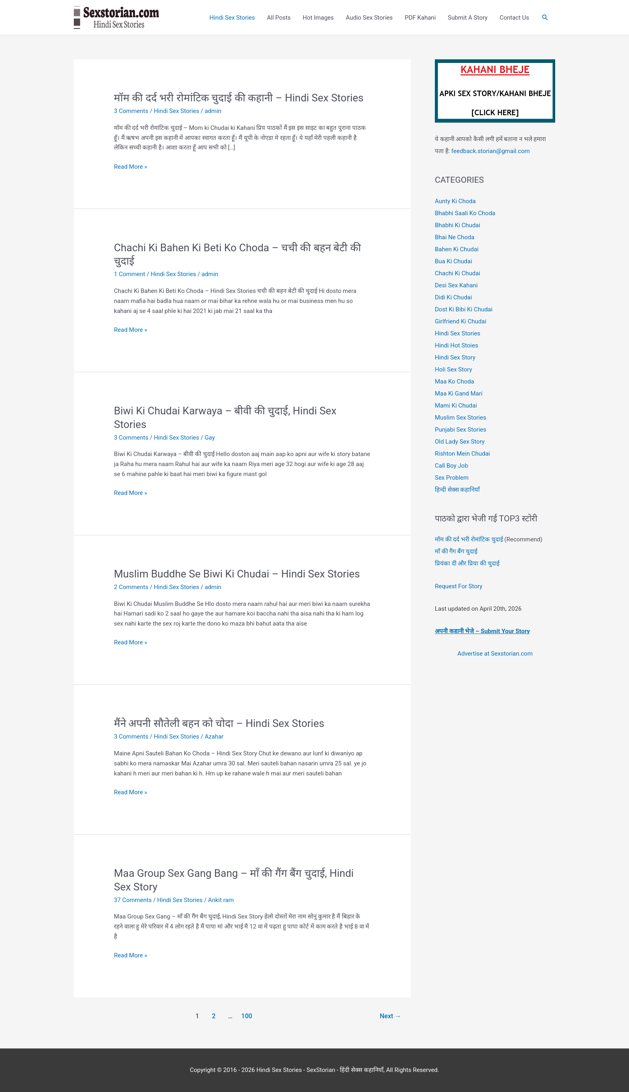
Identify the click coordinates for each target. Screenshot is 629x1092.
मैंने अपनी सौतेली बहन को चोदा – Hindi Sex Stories (219, 723)
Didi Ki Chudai (453, 297)
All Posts (278, 17)
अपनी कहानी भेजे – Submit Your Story (482, 631)
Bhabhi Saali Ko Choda (465, 213)
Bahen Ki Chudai (457, 249)
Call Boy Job (451, 465)
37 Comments (133, 900)
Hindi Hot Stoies (456, 345)
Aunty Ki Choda (455, 201)
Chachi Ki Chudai (457, 273)
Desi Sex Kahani (456, 285)
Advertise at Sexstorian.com (495, 653)
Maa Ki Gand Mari (459, 393)
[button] (545, 18)
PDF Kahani (420, 17)
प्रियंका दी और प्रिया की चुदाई (467, 563)
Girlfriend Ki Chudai (460, 321)
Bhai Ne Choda (455, 237)
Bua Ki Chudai (453, 261)
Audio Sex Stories (369, 17)
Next (390, 1016)
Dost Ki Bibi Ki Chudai (464, 309)
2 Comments (131, 587)
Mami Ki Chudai (456, 405)
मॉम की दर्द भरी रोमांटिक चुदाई (469, 539)
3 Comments (131, 111)
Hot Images (318, 17)
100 (246, 1016)
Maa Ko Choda (454, 381)
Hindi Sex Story (455, 357)
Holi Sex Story (453, 369)
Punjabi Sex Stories (460, 429)
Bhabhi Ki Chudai (457, 225)
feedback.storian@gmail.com (490, 151)
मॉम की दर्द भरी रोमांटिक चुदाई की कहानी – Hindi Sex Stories (238, 98)
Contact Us (514, 17)
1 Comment (129, 274)
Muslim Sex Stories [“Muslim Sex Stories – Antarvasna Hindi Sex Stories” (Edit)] (460, 417)
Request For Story (458, 586)
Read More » (130, 167)
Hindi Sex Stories (232, 17)
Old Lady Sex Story (460, 441)
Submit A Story (467, 17)
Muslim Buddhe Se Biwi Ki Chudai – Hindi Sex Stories (237, 574)
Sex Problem (452, 477)
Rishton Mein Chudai (462, 453)
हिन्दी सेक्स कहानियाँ (457, 489)
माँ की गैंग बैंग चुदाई (456, 551)
